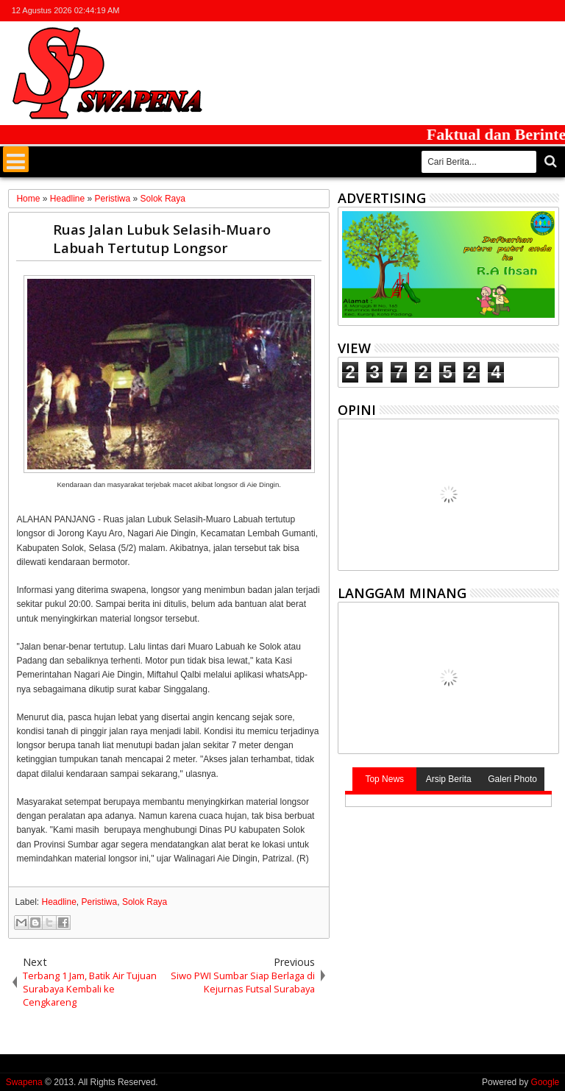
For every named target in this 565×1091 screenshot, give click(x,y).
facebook (492, 10)
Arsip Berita (449, 779)
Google (545, 1082)
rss (530, 10)
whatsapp (549, 10)
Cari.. (549, 161)
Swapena (24, 1082)
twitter (473, 10)
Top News (384, 779)
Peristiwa (100, 902)
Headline (58, 902)
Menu (16, 159)
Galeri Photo (512, 779)
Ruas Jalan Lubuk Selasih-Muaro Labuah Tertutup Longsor (162, 238)
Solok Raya (144, 902)
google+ (511, 10)
